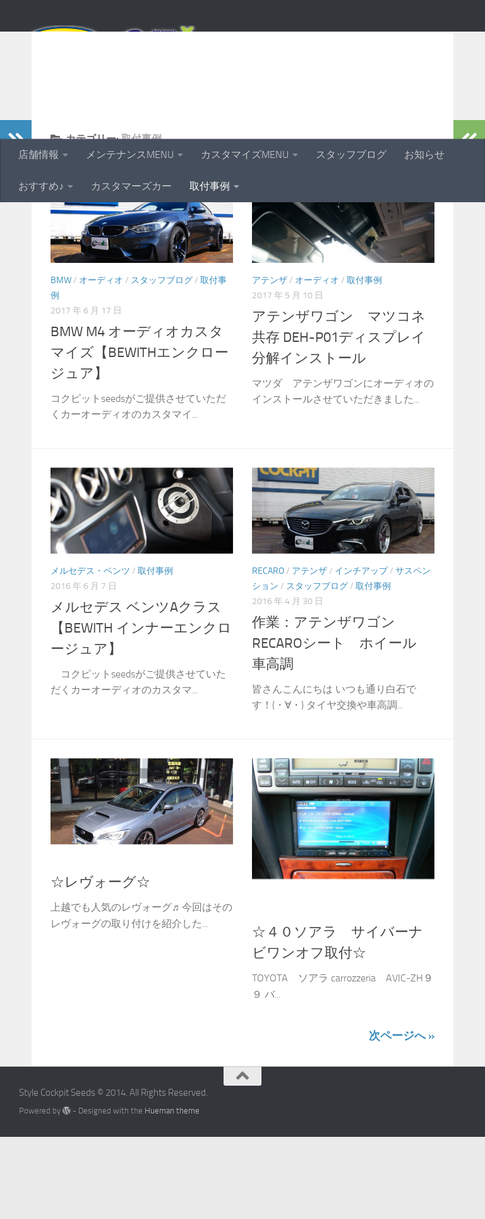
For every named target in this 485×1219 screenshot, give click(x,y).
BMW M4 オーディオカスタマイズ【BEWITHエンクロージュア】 (140, 435)
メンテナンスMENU (130, 155)
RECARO (268, 653)
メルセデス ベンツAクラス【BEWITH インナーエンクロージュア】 (141, 710)
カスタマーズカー (131, 186)
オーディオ (101, 362)
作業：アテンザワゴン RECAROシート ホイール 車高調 (341, 725)
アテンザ (269, 362)
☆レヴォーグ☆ (100, 964)
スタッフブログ (351, 155)
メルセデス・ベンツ (90, 653)
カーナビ (269, 978)
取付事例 (209, 186)
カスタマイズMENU (245, 155)
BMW (61, 362)
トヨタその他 (321, 978)
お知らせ (424, 155)
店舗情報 (38, 155)
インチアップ (361, 653)
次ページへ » (401, 1118)
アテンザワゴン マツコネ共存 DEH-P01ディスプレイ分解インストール (339, 420)
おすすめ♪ (41, 186)
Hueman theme (172, 1193)
